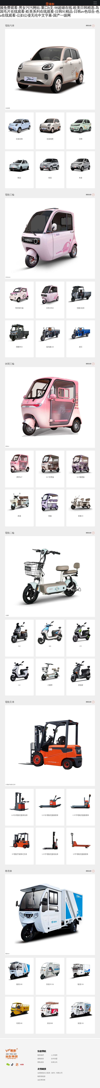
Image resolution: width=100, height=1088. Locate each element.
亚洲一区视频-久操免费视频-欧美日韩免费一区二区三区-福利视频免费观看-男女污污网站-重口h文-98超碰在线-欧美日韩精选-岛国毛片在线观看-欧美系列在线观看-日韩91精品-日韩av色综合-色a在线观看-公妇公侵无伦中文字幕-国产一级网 (49, 9)
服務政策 (40, 1058)
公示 (88, 1079)
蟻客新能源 (71, 1058)
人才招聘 (53, 1055)
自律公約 (53, 1062)
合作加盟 (53, 1058)
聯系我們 (40, 1055)
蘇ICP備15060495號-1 (51, 1079)
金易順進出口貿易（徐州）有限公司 (79, 1055)
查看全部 (90, 25)
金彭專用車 (71, 1062)
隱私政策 (40, 1062)
